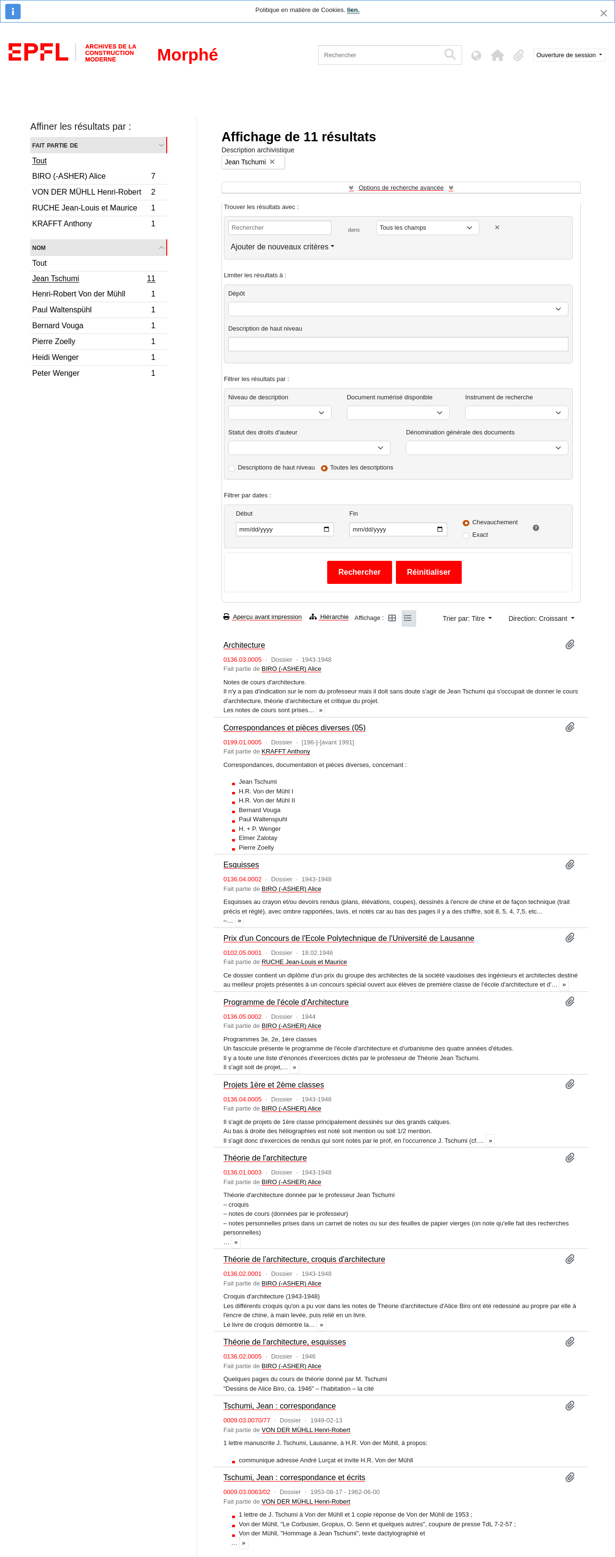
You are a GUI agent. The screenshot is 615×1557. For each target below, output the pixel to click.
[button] (497, 55)
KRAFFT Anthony (94, 225)
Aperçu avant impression (262, 616)
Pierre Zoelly (94, 343)
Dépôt (236, 293)
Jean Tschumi (94, 279)
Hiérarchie (329, 616)
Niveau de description (258, 397)
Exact (480, 534)
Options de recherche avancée (400, 187)
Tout (39, 161)
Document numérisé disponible (389, 397)
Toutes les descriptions (362, 467)
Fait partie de (55, 144)
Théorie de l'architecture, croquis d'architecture (304, 1259)
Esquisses (241, 864)
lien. (353, 9)
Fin (353, 513)
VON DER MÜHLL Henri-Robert (94, 193)
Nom (39, 247)
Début (244, 513)
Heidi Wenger (94, 359)
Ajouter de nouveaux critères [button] (280, 247)
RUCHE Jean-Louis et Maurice (94, 209)
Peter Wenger (94, 374)
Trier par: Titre (465, 618)
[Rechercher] (379, 55)
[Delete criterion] (497, 227)
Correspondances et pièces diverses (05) (294, 727)
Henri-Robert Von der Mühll (94, 295)
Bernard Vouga (94, 327)
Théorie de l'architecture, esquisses (284, 1341)
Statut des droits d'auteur (262, 432)
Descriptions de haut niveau (276, 467)
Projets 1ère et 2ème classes (273, 1084)
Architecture (244, 645)
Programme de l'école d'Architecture (286, 1002)
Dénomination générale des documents (460, 432)
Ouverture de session (567, 55)
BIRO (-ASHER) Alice (94, 178)
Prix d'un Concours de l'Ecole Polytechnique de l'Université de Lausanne (348, 938)
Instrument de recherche (499, 397)
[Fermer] (604, 13)
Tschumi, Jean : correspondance (279, 1405)
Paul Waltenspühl (94, 311)
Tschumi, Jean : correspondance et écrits (294, 1477)
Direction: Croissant (538, 618)
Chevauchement (495, 522)
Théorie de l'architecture (265, 1157)
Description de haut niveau (265, 328)
